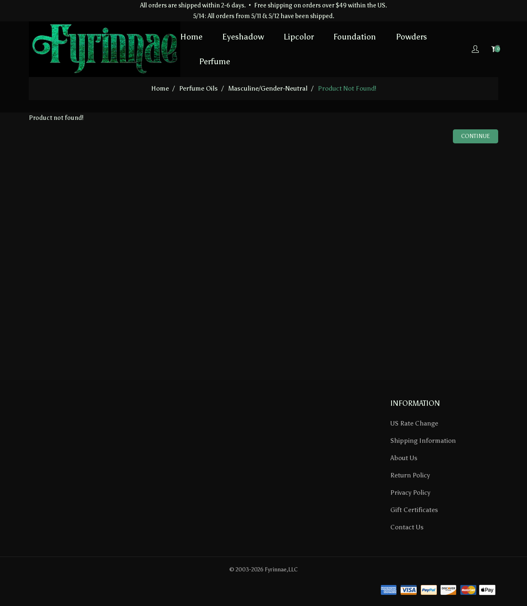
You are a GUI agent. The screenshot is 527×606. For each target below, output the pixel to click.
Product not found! (347, 88)
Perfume (214, 61)
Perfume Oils (198, 88)
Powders (411, 37)
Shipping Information (423, 441)
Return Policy (410, 475)
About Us (403, 458)
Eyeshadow (243, 37)
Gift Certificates (414, 510)
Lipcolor (299, 37)
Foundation (354, 37)
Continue (475, 136)
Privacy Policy (410, 492)
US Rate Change (414, 423)
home (160, 88)
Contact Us (407, 527)
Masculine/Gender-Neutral (268, 88)
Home (191, 37)
